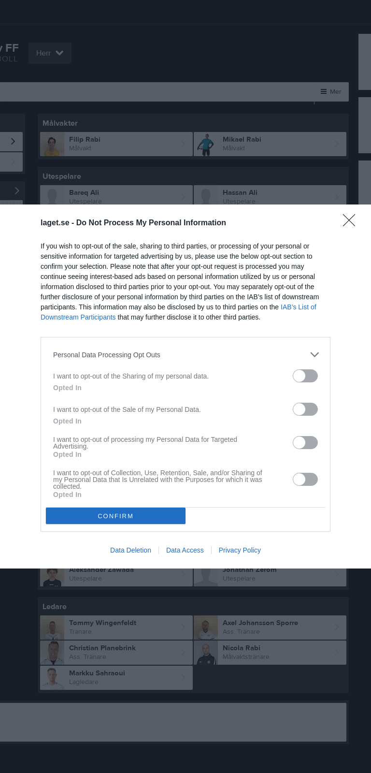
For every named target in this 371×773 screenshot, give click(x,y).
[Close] (352, 223)
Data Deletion (130, 550)
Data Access (185, 550)
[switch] (305, 375)
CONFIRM (116, 516)
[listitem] (185, 355)
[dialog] (185, 386)
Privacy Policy (240, 550)
